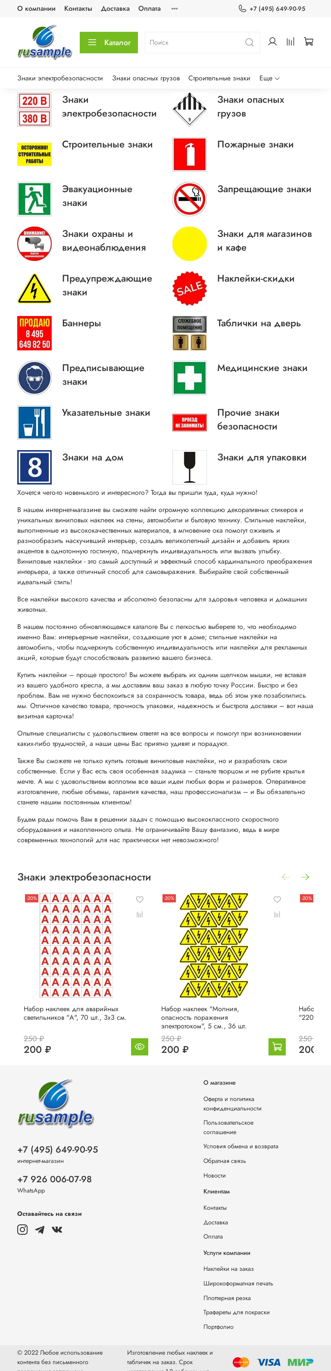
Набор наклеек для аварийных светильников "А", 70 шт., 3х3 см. (81, 1008)
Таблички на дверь (259, 323)
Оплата (149, 8)
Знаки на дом (92, 457)
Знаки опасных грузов (146, 78)
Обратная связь (224, 1152)
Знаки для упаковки (262, 457)
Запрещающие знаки (264, 189)
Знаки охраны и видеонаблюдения (104, 240)
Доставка (115, 8)
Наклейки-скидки (256, 278)
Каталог (109, 42)
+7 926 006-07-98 (54, 1170)
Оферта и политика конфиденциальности (232, 1095)
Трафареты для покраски (236, 1303)
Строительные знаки (219, 78)
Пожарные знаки (255, 144)
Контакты (78, 8)
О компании (36, 8)
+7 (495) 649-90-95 (271, 8)
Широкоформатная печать (238, 1274)
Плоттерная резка (227, 1289)
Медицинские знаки (262, 367)
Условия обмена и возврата (240, 1138)
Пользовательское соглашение (228, 1119)
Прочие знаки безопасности (248, 419)
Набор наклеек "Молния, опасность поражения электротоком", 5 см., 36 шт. (206, 1008)
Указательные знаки (106, 412)
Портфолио (218, 1318)
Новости (214, 1166)
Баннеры (81, 323)
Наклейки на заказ (228, 1260)
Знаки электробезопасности (60, 78)
